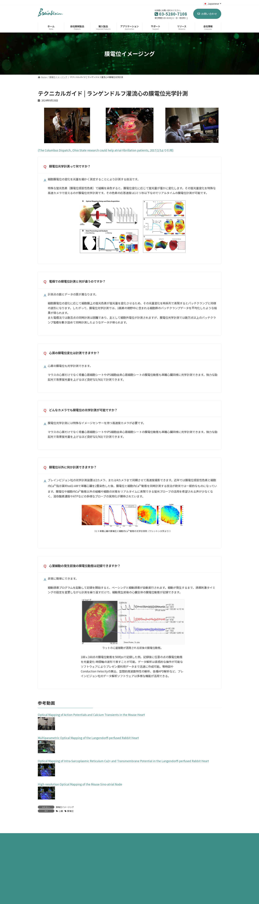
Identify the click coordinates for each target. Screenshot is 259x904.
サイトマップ (82, 891)
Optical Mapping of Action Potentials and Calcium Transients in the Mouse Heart (91, 725)
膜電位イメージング (65, 817)
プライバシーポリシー (54, 891)
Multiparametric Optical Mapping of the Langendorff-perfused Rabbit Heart (88, 748)
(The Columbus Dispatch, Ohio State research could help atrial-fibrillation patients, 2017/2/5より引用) (105, 150)
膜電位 (70, 821)
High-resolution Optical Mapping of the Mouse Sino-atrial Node (80, 794)
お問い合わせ (207, 14)
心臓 (61, 821)
